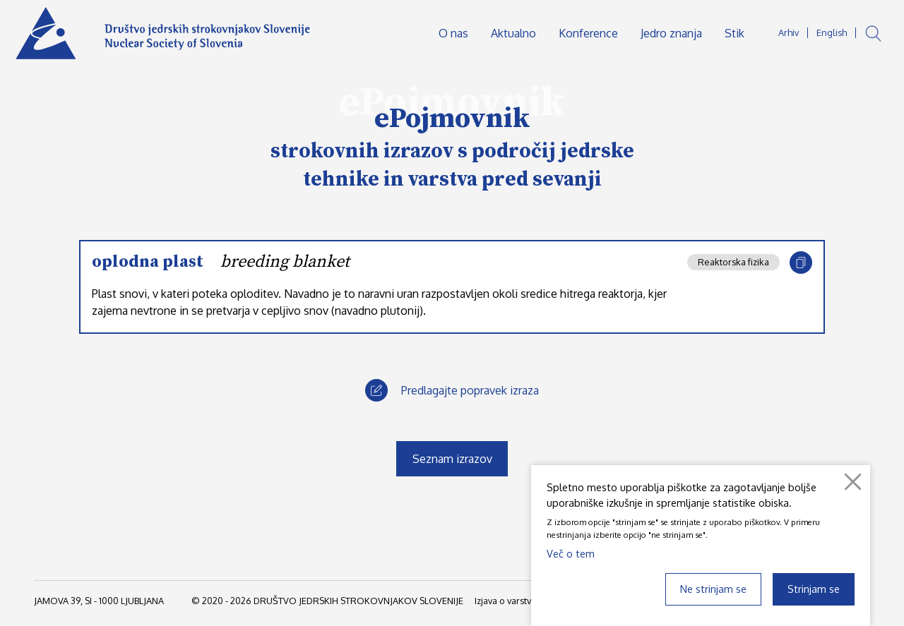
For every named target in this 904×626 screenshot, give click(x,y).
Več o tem (571, 553)
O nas (453, 33)
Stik (734, 33)
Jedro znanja (671, 33)
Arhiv (788, 32)
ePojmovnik (452, 118)
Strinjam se (813, 588)
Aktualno (513, 33)
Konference (588, 33)
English (831, 32)
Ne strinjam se (713, 588)
